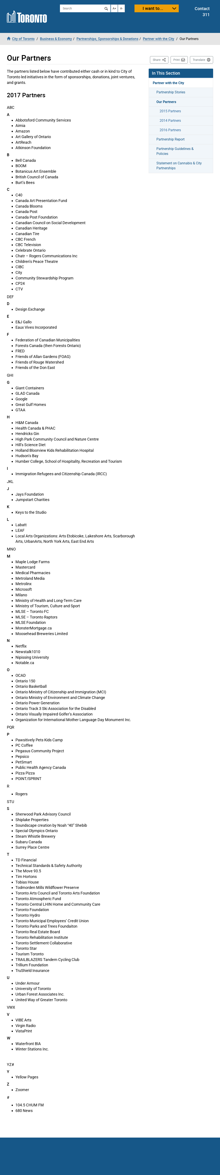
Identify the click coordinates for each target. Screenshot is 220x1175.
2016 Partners (170, 130)
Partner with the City (168, 82)
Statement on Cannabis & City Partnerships (179, 165)
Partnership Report (170, 139)
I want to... (153, 8)
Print (176, 60)
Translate (199, 60)
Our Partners (166, 101)
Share (160, 59)
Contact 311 (202, 12)
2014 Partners (170, 121)
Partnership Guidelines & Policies (175, 151)
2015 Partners (170, 111)
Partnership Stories (170, 92)
